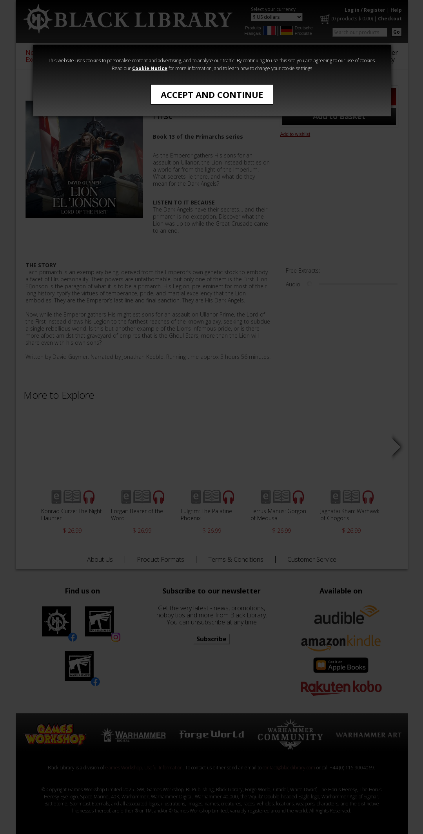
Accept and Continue (212, 94)
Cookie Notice (149, 68)
